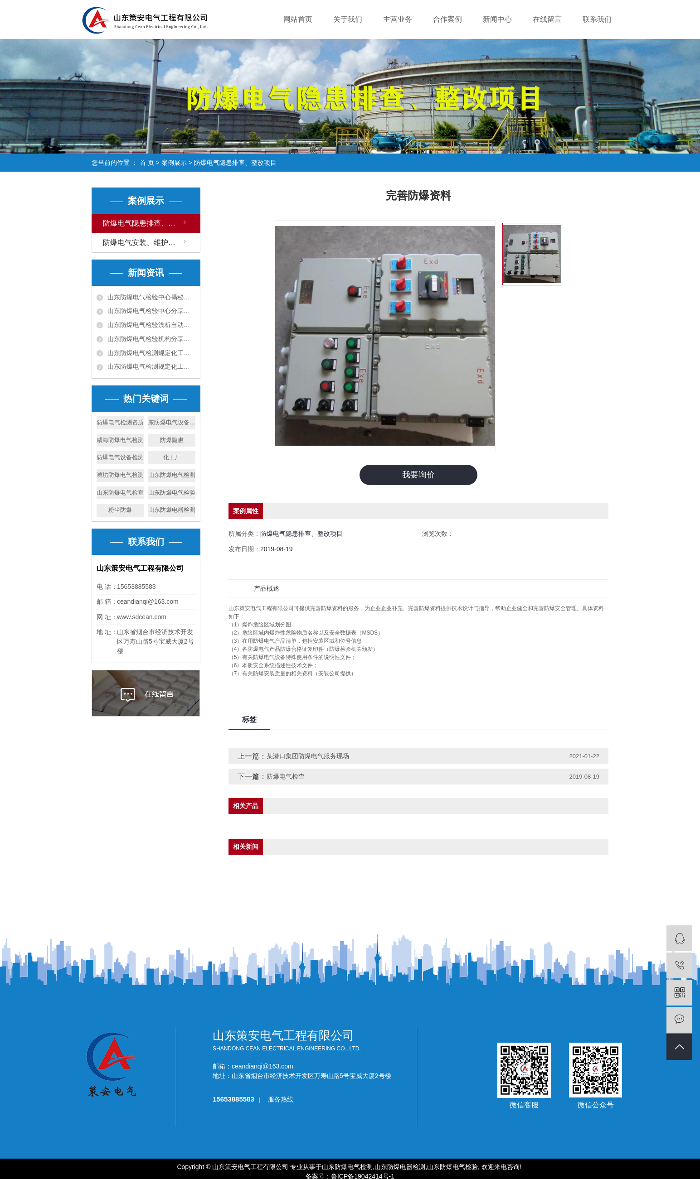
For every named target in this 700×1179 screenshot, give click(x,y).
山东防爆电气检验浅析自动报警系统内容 (151, 324)
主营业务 (397, 19)
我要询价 (418, 474)
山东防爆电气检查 (120, 492)
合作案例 (447, 19)
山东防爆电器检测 (171, 509)
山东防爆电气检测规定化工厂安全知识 (151, 366)
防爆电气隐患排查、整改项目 (235, 162)
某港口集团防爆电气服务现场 (308, 756)
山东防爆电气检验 (171, 492)
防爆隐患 (172, 440)
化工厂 (172, 457)
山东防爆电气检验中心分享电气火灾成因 (151, 310)
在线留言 (547, 19)
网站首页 (297, 19)
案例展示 (174, 162)
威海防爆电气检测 (120, 440)
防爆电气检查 (286, 776)
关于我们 (347, 19)
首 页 (147, 162)
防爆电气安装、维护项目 (143, 242)
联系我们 (597, 19)
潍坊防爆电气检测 (120, 475)
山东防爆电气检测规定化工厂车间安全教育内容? (151, 352)
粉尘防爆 (120, 509)
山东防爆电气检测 (171, 475)
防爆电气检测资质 (120, 422)
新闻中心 (497, 19)
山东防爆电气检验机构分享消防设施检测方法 (151, 338)
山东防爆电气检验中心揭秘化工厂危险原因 (151, 297)
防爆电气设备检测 (120, 457)
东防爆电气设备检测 (171, 422)
